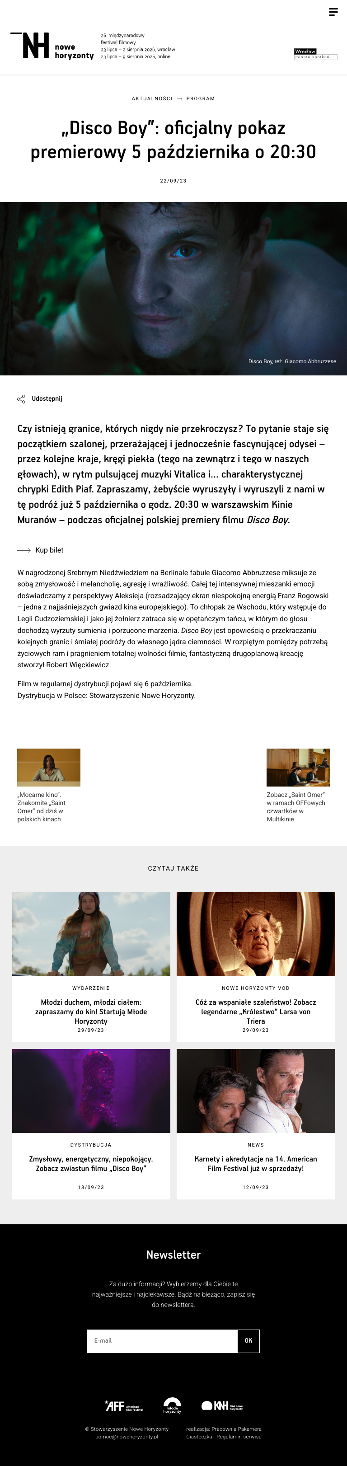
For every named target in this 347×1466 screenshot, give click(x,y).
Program (201, 99)
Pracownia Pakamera (236, 1429)
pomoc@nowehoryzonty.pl (126, 1437)
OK (248, 1340)
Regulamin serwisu (239, 1437)
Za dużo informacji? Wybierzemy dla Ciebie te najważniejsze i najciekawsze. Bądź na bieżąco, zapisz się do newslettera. (173, 1294)
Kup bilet (49, 550)
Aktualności (152, 99)
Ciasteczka (199, 1437)
